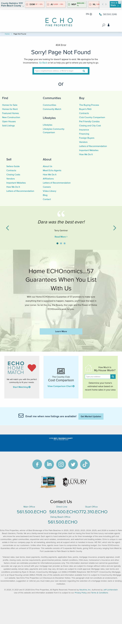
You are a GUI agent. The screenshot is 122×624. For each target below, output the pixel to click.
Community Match (52, 109)
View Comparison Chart (61, 386)
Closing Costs (13, 174)
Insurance (84, 129)
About (47, 159)
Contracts (84, 113)
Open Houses (9, 121)
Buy (81, 98)
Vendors (83, 142)
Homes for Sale (9, 105)
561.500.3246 (108, 14)
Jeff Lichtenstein (110, 590)
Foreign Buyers (86, 138)
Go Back (43, 62)
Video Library (49, 191)
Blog (45, 195)
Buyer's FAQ (85, 109)
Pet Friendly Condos (89, 121)
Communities (52, 98)
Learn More (61, 331)
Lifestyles (49, 118)
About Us (47, 166)
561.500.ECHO (31, 511)
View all (114, 4)
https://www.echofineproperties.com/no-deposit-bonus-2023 (61, 317)
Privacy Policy (81, 593)
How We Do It (86, 154)
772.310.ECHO (93, 511)
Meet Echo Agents (52, 170)
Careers (47, 187)
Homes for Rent (10, 109)
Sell (8, 159)
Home (7, 34)
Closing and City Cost (90, 125)
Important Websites (88, 150)
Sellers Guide (13, 166)
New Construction (11, 117)
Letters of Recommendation (93, 146)
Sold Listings (8, 125)
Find (5, 98)
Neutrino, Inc (85, 590)
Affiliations (48, 178)
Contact (47, 199)
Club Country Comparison (92, 117)
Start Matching (21, 387)
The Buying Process (89, 105)
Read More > (61, 236)
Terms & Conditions (99, 593)
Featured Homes (10, 113)
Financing (84, 133)
